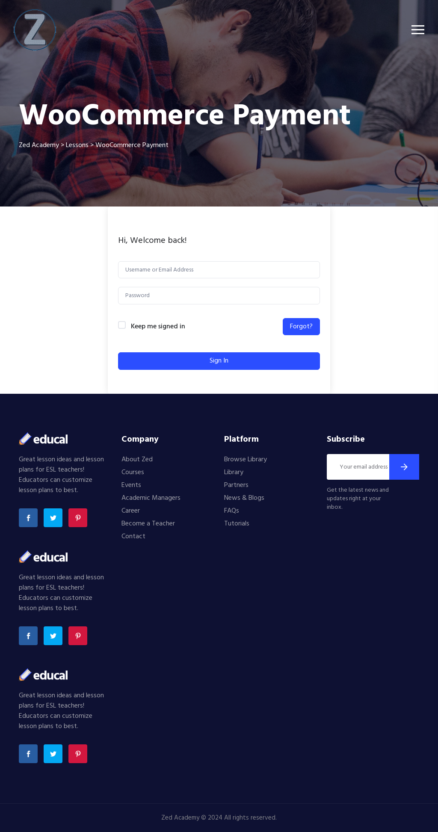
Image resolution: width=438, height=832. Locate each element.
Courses (132, 472)
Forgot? (301, 326)
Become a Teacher (148, 523)
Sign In (219, 360)
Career (130, 510)
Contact (133, 536)
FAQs (231, 510)
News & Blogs (244, 498)
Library (233, 472)
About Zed (137, 459)
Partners (236, 485)
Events (131, 485)
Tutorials (236, 523)
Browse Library (245, 459)
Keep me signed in (158, 327)
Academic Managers (151, 498)
